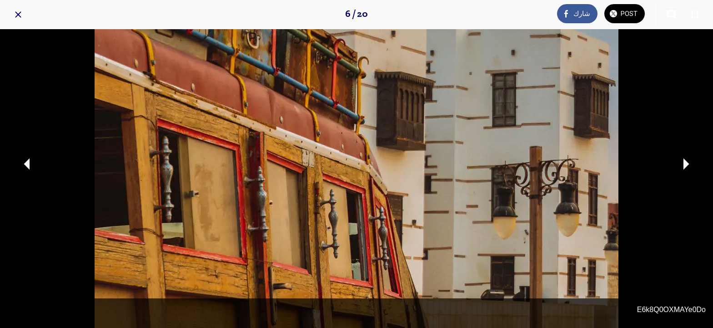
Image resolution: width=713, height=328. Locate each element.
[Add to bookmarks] (695, 15)
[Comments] (671, 15)
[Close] (18, 14)
